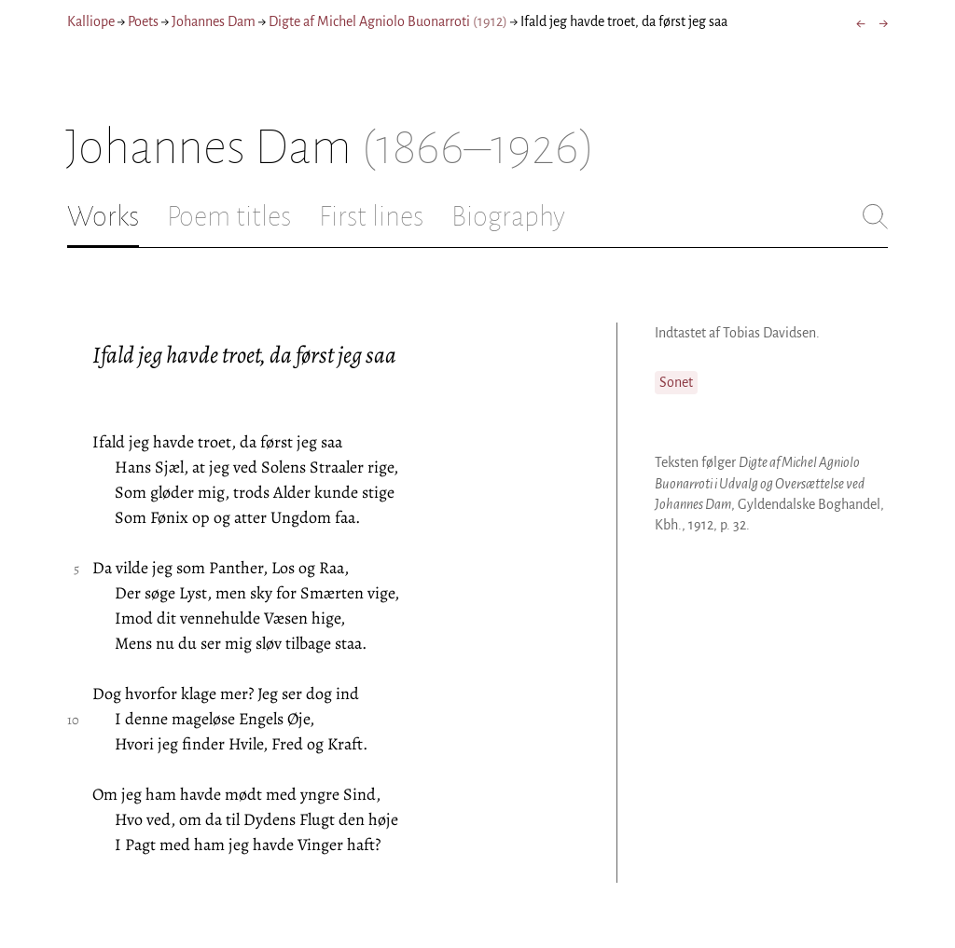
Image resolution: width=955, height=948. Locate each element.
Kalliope (91, 21)
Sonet (676, 382)
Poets (143, 21)
